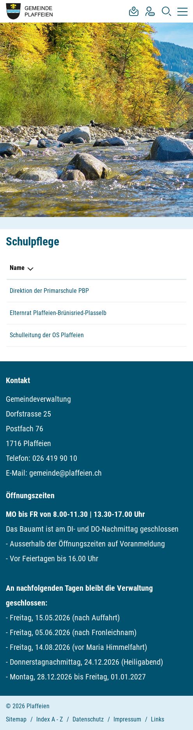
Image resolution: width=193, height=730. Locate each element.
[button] (166, 11)
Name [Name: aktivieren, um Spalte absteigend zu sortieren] (17, 267)
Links (157, 719)
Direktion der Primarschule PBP (49, 290)
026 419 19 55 (155, 335)
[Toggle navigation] (181, 11)
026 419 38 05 (155, 290)
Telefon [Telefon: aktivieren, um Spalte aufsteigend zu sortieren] (146, 267)
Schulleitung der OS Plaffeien (47, 335)
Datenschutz (88, 719)
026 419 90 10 (54, 458)
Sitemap (16, 719)
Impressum (127, 719)
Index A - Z (49, 719)
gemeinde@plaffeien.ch (65, 473)
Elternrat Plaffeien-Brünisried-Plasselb (58, 313)
